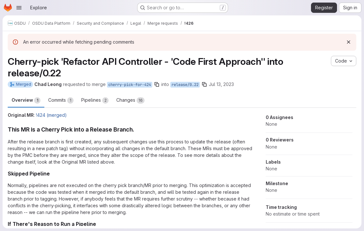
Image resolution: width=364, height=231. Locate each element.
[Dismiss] (348, 42)
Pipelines (95, 100)
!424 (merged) (51, 115)
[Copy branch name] (157, 84)
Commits (61, 100)
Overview (26, 100)
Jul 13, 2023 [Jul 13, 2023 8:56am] (221, 84)
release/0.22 (185, 84)
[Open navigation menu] (19, 8)
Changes (130, 100)
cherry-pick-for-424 (129, 84)
